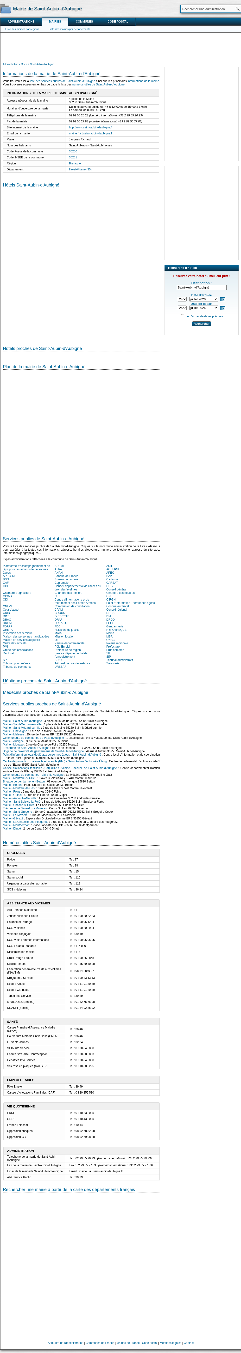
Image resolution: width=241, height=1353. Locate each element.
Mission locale (64, 636)
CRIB (6, 613)
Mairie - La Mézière (15, 815)
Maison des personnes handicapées (26, 636)
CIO (5, 599)
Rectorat (8, 653)
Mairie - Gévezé (13, 818)
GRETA (8, 629)
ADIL (109, 566)
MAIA (58, 633)
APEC (110, 572)
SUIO (58, 660)
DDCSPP (112, 613)
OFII (57, 640)
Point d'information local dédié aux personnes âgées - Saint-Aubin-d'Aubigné (52, 754)
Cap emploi (62, 582)
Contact (189, 1343)
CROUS (60, 613)
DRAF (59, 619)
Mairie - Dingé (12, 828)
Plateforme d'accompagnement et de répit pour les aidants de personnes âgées (26, 569)
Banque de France (66, 576)
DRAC (7, 619)
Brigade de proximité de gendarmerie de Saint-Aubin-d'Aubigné (43, 751)
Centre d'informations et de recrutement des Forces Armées (75, 601)
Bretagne (75, 163)
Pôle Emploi (62, 646)
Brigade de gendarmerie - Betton (24, 781)
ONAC (110, 640)
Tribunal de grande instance (72, 663)
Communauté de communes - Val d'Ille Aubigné (33, 774)
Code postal (118, 21)
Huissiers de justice (67, 629)
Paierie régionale (117, 643)
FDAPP (8, 626)
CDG (109, 586)
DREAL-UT (62, 623)
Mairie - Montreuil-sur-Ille (19, 778)
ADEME (60, 566)
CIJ (108, 596)
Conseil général (116, 589)
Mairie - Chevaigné (15, 731)
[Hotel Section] (81, 263)
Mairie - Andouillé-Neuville (19, 798)
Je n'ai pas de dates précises (204, 316)
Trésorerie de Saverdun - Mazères (25, 808)
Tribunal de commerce (17, 666)
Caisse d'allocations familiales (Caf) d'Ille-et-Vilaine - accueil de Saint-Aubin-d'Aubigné (60, 768)
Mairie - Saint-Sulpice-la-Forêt (22, 801)
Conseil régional (116, 609)
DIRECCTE (62, 616)
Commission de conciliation (72, 606)
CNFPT (8, 606)
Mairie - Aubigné (13, 741)
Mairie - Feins (11, 791)
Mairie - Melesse (13, 734)
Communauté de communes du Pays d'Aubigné (33, 738)
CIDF (58, 596)
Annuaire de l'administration (65, 1343)
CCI (5, 586)
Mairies (55, 21)
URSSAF (60, 666)
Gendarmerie (114, 626)
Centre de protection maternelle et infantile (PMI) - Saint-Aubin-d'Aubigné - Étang (55, 761)
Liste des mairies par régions (22, 29)
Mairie (110, 633)
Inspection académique (17, 633)
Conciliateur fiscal (117, 606)
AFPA (58, 569)
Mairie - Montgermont (16, 825)
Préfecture (113, 646)
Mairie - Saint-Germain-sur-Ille (22, 724)
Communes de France (100, 1343)
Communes (84, 21)
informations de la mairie (143, 81)
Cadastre (112, 579)
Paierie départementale (69, 643)
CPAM (59, 609)
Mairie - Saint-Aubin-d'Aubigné (22, 721)
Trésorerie (112, 663)
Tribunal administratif (119, 660)
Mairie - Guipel (12, 795)
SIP (108, 656)
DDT (6, 616)
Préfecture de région (68, 650)
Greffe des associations (18, 650)
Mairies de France (128, 1343)
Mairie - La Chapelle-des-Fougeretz (25, 822)
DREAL (8, 623)
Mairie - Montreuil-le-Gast (19, 788)
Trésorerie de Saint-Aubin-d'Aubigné (26, 748)
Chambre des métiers (68, 593)
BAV (109, 576)
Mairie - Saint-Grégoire (17, 811)
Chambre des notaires (120, 593)
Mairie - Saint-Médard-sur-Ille (21, 727)
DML (109, 616)
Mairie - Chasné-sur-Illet (18, 805)
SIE (108, 653)
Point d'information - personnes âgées (130, 603)
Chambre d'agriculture (17, 593)
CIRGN (111, 599)
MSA (109, 636)
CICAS (7, 596)
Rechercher (201, 323)
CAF (6, 582)
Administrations (21, 21)
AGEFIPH (112, 569)
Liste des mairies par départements (69, 29)
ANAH (59, 572)
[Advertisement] (121, 47)
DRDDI (110, 619)
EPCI (109, 623)
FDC (58, 626)
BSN (6, 579)
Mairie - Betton (12, 785)
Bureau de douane (66, 579)
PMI (5, 646)
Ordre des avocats (14, 643)
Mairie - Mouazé (13, 744)
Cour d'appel (11, 609)
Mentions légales (170, 1343)
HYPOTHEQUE (116, 629)
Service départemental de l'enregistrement (71, 655)
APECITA (9, 576)
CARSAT (112, 582)
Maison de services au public (21, 640)
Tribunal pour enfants (16, 663)
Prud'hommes (115, 650)
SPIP (6, 660)
